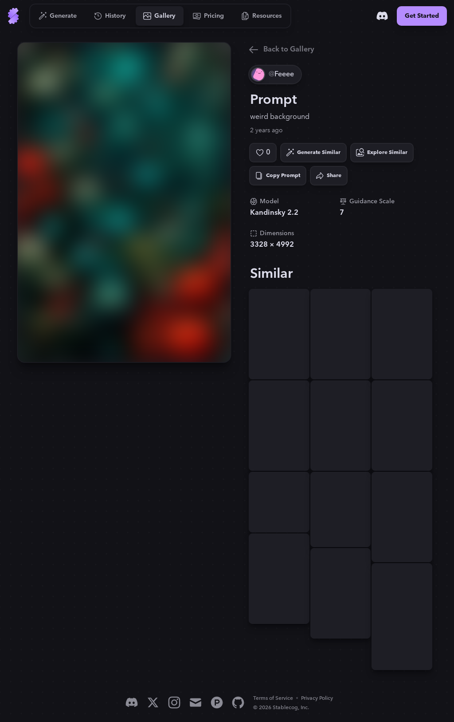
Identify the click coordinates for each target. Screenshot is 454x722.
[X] (153, 702)
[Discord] (382, 16)
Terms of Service (273, 698)
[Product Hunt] (216, 702)
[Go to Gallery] (159, 16)
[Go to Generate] (58, 16)
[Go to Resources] (261, 16)
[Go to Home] (13, 16)
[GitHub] (238, 702)
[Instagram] (174, 702)
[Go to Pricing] (208, 16)
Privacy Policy (317, 698)
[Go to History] (110, 16)
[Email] (195, 702)
